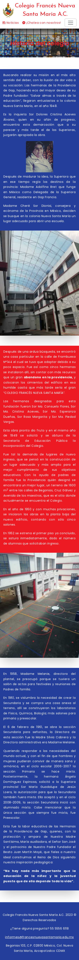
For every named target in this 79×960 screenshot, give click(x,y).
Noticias (11, 23)
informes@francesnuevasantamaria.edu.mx (39, 937)
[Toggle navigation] (70, 22)
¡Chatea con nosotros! (41, 23)
